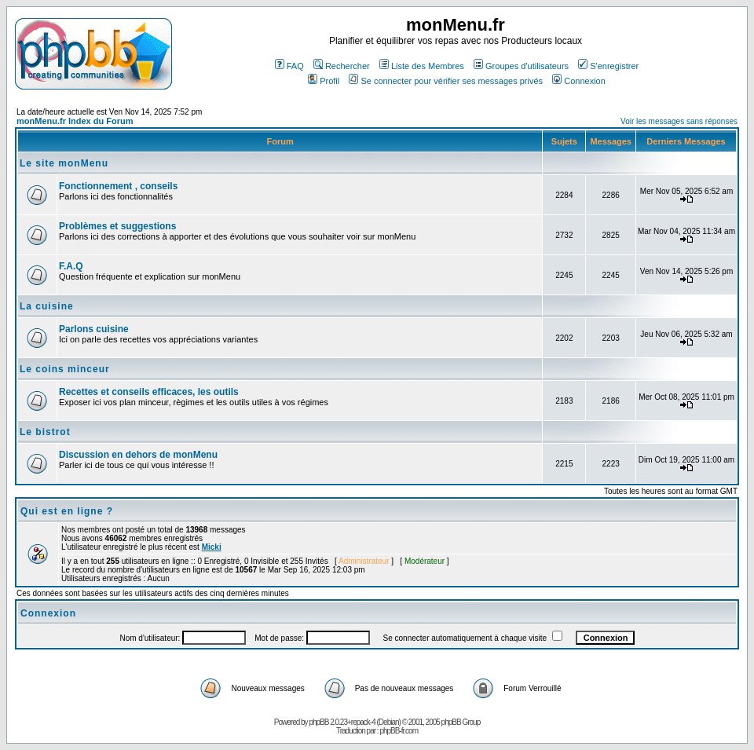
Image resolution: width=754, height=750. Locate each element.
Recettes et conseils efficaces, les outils (149, 391)
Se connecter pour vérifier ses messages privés (446, 81)
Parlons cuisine (94, 329)
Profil (323, 81)
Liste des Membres (421, 66)
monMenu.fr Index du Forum (75, 121)
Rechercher (341, 66)
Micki (211, 547)
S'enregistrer (608, 66)
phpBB (318, 722)
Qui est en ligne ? (66, 511)
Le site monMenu (64, 163)
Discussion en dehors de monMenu (138, 454)
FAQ (289, 66)
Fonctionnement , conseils (118, 186)
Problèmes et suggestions (117, 226)
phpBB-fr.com (398, 730)
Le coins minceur (65, 369)
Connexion (579, 81)
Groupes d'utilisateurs (521, 66)
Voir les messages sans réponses (679, 121)
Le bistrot (45, 431)
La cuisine (47, 306)
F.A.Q (71, 266)
